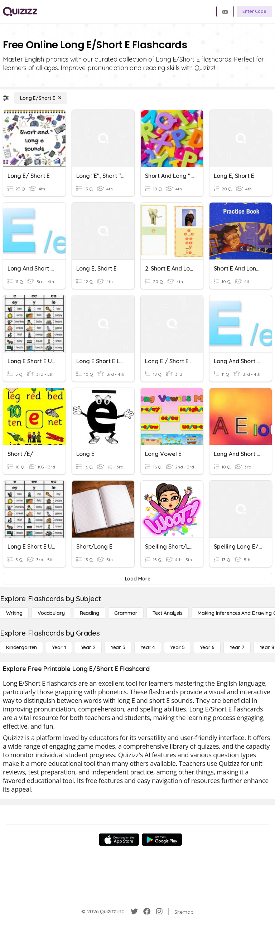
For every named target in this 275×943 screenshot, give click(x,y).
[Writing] (14, 613)
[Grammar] (126, 613)
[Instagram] (159, 911)
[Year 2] (88, 647)
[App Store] (119, 839)
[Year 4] (147, 647)
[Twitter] (134, 911)
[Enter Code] (254, 11)
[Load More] (137, 578)
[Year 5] (177, 647)
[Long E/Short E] (40, 98)
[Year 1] (59, 647)
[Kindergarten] (21, 647)
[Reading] (89, 613)
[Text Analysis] (167, 613)
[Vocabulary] (51, 613)
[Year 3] (118, 647)
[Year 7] (236, 647)
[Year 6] (207, 647)
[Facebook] (146, 911)
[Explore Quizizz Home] (20, 11)
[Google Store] (162, 839)
